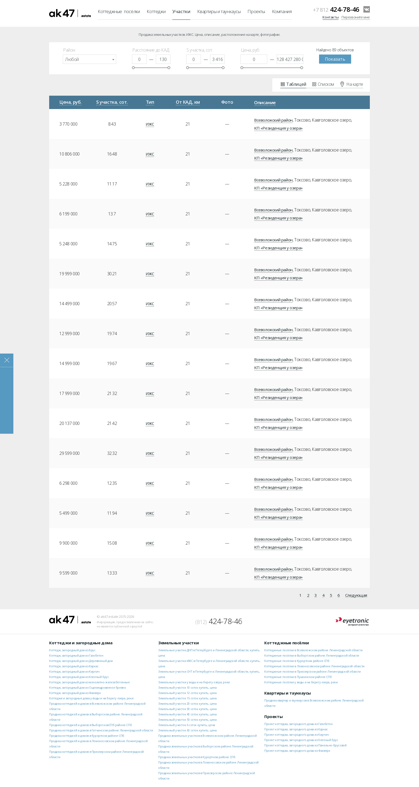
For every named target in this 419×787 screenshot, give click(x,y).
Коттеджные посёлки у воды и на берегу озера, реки (300, 682)
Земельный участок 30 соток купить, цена (187, 709)
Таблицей (293, 84)
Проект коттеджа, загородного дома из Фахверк (297, 751)
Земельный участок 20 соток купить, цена (187, 703)
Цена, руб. (70, 102)
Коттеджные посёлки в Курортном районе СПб (296, 661)
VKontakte (366, 9)
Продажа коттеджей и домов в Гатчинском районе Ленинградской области (101, 730)
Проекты (256, 11)
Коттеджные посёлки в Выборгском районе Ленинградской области (311, 655)
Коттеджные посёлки (119, 11)
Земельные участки (178, 642)
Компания (282, 11)
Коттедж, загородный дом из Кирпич (74, 671)
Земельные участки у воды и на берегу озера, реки (194, 682)
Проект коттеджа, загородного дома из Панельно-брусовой (305, 745)
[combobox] (89, 59)
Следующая (356, 595)
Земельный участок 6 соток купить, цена (186, 725)
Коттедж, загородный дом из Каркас (74, 666)
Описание (265, 102)
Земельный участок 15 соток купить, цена (187, 698)
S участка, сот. (112, 102)
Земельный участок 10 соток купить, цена (187, 687)
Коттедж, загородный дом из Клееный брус (79, 677)
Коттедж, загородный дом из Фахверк (75, 693)
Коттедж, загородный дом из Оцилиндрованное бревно (87, 687)
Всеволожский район (273, 120)
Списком (323, 84)
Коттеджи (156, 11)
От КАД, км (188, 102)
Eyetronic (352, 621)
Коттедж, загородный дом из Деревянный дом (81, 661)
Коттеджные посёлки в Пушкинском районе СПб (298, 677)
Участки (181, 11)
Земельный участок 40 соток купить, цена (187, 714)
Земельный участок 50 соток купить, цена (187, 720)
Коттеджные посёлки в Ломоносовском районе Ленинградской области (314, 666)
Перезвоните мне (356, 17)
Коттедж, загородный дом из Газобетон (76, 655)
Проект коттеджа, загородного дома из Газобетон (298, 724)
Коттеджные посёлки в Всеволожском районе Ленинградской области (313, 650)
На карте (351, 84)
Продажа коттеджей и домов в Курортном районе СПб (86, 736)
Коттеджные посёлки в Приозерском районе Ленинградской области (312, 671)
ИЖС (150, 124)
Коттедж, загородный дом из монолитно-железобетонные (89, 682)
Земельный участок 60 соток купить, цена (187, 730)
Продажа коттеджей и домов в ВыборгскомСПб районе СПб (90, 725)
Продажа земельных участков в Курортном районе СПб (196, 757)
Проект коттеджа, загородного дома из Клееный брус (301, 740)
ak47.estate (70, 619)
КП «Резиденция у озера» (278, 128)
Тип (150, 102)
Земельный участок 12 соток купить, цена (187, 693)
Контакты (331, 17)
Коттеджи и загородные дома (80, 642)
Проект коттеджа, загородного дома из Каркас (296, 729)
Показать (335, 59)
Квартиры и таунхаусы (218, 11)
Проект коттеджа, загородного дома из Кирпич (296, 734)
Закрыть (6, 360)
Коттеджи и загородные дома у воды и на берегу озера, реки (91, 698)
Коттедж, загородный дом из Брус (72, 650)
